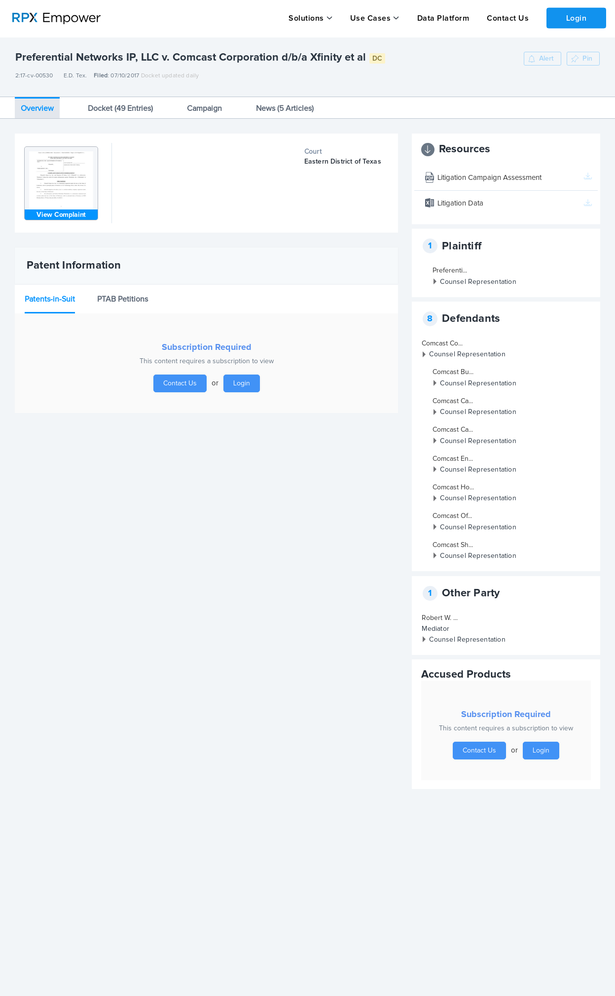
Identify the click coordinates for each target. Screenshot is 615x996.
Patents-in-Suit (50, 297)
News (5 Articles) (285, 106)
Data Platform (442, 18)
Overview (37, 106)
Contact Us (507, 18)
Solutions (306, 18)
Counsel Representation (478, 279)
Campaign (204, 106)
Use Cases (370, 18)
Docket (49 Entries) (120, 106)
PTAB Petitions (122, 297)
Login (576, 18)
